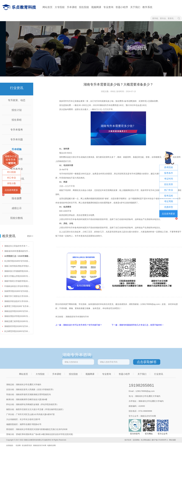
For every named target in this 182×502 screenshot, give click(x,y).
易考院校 (168, 167)
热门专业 (168, 190)
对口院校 (11, 172)
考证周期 (168, 201)
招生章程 (17, 119)
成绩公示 (17, 208)
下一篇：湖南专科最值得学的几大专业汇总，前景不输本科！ (138, 325)
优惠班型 (168, 207)
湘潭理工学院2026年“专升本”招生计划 (17, 306)
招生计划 (17, 110)
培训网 (18, 445)
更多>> (30, 236)
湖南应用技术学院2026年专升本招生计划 (17, 316)
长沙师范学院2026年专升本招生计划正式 (17, 331)
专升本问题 (16, 139)
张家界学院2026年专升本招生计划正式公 (17, 291)
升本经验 (17, 149)
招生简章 (168, 184)
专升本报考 (16, 129)
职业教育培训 (27, 445)
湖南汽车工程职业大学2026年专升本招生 (17, 296)
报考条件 (168, 173)
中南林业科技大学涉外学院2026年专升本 (17, 286)
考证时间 (168, 179)
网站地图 (172, 440)
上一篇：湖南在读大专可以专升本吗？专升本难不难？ (78, 325)
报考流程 (168, 196)
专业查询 (108, 7)
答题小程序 (122, 7)
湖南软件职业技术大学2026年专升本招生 (17, 301)
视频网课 (96, 7)
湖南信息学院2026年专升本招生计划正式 (17, 311)
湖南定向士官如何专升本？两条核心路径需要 (17, 246)
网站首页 (47, 7)
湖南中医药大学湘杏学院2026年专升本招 (17, 281)
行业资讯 (158, 374)
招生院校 (84, 7)
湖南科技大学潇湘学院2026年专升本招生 (17, 271)
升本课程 (72, 7)
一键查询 (11, 163)
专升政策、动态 (16, 100)
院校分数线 (16, 218)
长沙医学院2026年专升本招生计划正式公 (17, 261)
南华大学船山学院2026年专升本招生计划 (17, 276)
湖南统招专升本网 (39, 445)
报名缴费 (17, 198)
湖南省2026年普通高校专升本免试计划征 (17, 251)
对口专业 (11, 178)
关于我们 (135, 7)
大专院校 (60, 7)
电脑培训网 (51, 445)
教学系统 (147, 7)
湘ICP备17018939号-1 (159, 440)
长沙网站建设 (146, 440)
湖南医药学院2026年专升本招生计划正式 (17, 326)
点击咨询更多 (11, 190)
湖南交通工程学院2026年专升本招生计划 (17, 321)
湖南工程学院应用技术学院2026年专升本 (17, 266)
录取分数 (11, 183)
